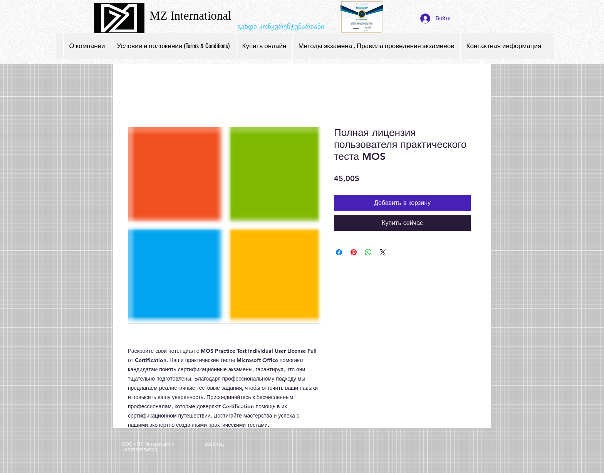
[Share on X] (383, 252)
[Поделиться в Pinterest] (353, 252)
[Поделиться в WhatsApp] (368, 252)
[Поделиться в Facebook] (339, 252)
